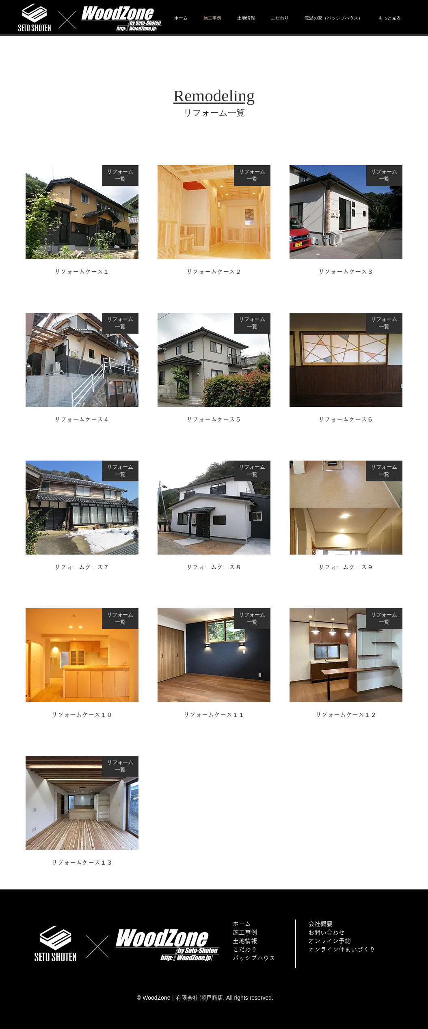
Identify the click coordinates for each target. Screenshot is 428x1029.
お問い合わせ (326, 932)
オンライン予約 (329, 941)
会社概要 (320, 924)
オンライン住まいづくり (341, 949)
